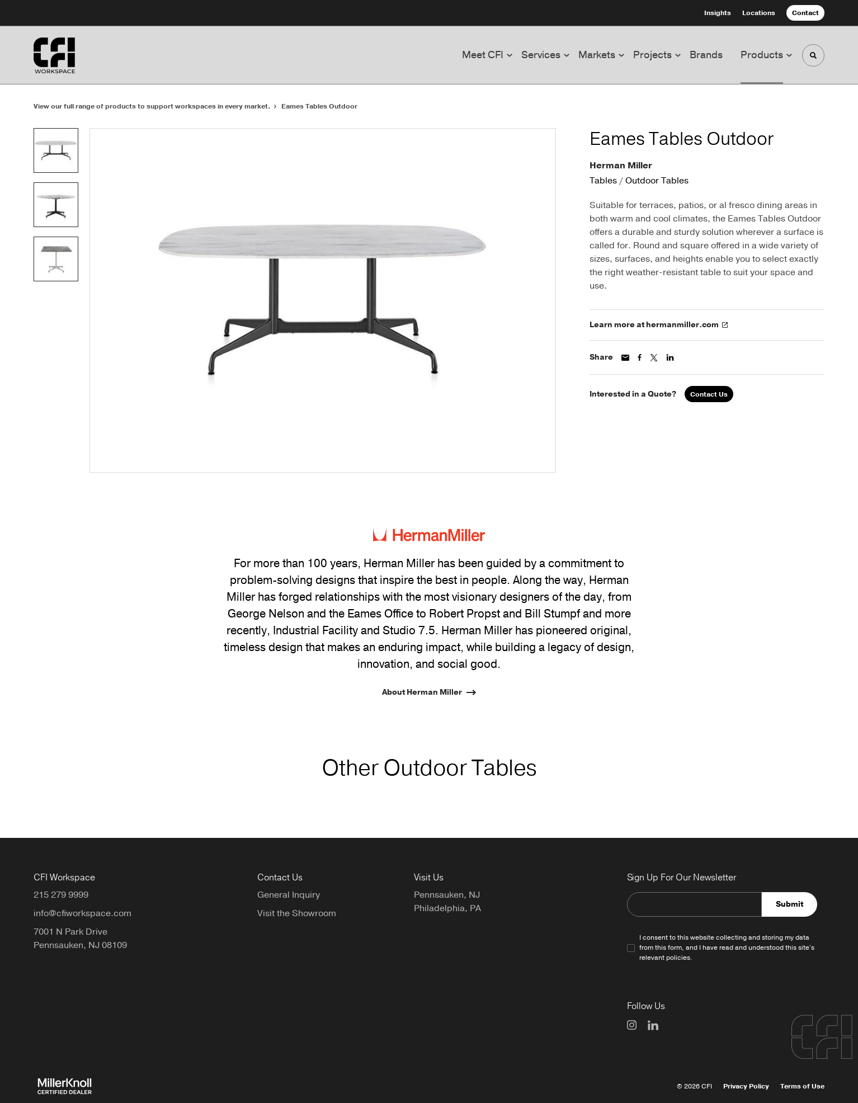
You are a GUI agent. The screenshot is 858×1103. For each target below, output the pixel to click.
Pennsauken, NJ (447, 895)
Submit (789, 904)
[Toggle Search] (813, 55)
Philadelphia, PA (447, 908)
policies (678, 957)
